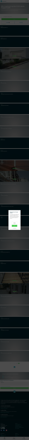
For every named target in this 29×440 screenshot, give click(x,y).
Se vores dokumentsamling (18, 437)
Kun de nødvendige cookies (14, 223)
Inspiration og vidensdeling (18, 424)
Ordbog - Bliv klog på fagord (18, 436)
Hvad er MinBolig (17, 428)
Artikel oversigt (2, 436)
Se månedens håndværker (18, 426)
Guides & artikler (17, 434)
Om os (1, 434)
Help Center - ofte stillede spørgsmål (19, 427)
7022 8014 (3, 427)
